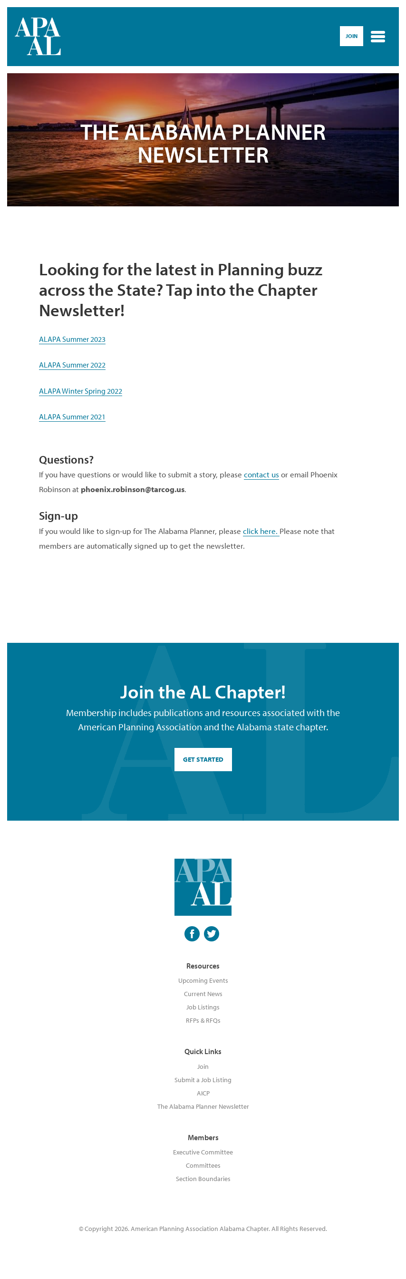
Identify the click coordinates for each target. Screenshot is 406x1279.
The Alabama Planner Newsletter (203, 1106)
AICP (203, 1093)
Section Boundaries (203, 1178)
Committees (203, 1165)
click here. (261, 531)
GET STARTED (203, 759)
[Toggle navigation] (378, 37)
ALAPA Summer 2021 (72, 416)
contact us (261, 474)
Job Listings (203, 1007)
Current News (203, 993)
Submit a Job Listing (203, 1080)
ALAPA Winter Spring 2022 (80, 391)
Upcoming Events (203, 980)
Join (203, 1066)
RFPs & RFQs (203, 1020)
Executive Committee (203, 1152)
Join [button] (352, 35)
